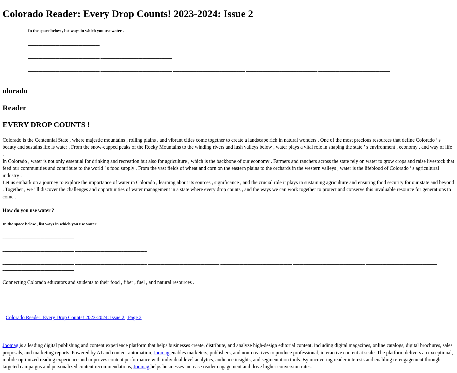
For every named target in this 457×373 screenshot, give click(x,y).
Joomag (11, 345)
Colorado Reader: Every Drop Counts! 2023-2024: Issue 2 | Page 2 (74, 317)
